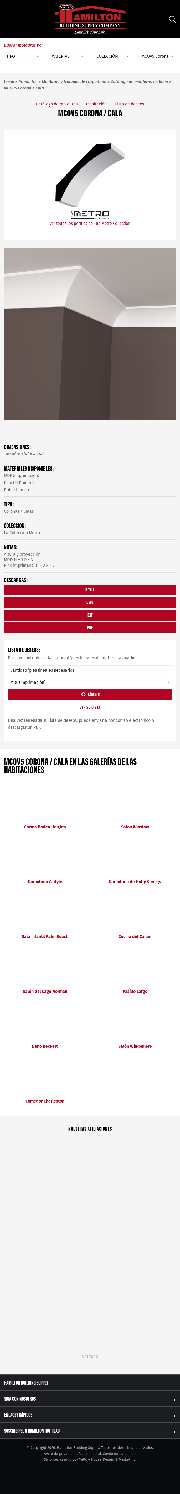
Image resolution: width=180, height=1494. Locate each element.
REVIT (90, 589)
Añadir (90, 694)
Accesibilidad (90, 1453)
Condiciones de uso (119, 1453)
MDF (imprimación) (21, 475)
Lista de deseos (129, 104)
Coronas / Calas (19, 511)
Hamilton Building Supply (26, 1382)
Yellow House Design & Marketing (107, 1459)
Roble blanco (16, 489)
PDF (90, 627)
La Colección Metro (22, 532)
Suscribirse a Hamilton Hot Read (32, 1430)
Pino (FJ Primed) (19, 482)
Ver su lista (90, 707)
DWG (90, 602)
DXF (90, 614)
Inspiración (96, 104)
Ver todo (90, 1356)
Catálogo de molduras (57, 104)
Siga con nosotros (20, 1398)
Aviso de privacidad (60, 1453)
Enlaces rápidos (18, 1414)
